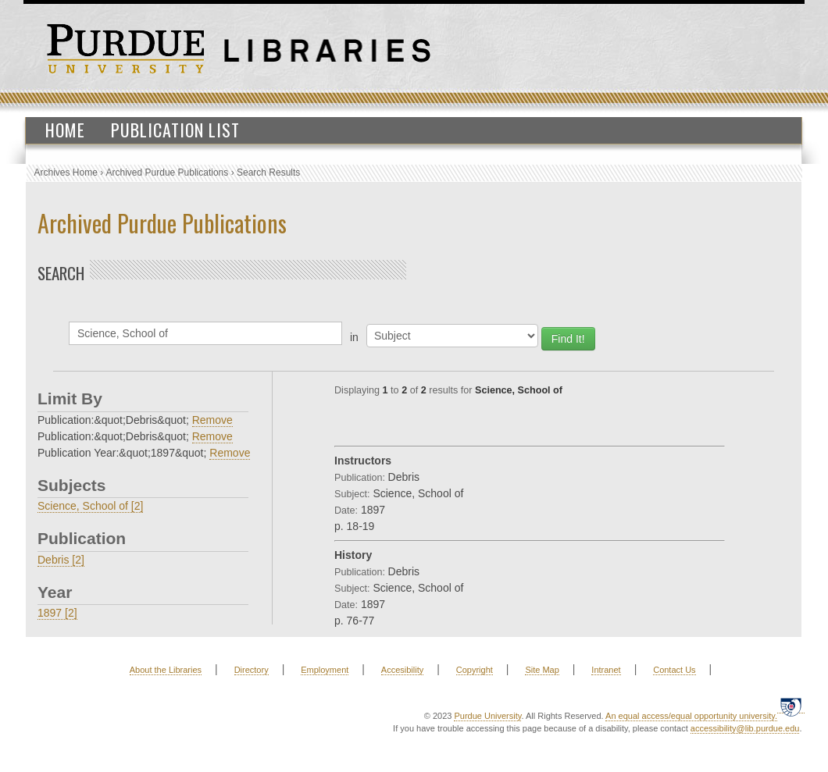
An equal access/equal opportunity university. (691, 715)
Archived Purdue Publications (167, 172)
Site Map (542, 669)
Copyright (474, 669)
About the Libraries (166, 669)
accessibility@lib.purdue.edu (745, 728)
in (354, 337)
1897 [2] (57, 613)
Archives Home (66, 172)
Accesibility (402, 669)
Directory (251, 669)
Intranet (605, 669)
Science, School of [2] (90, 506)
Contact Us (674, 669)
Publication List (175, 129)
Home (65, 129)
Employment (324, 669)
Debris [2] (60, 559)
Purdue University (487, 715)
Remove (212, 420)
